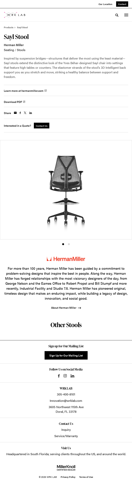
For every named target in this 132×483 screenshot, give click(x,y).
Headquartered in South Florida (27, 454)
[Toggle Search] (116, 15)
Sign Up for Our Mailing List (66, 355)
